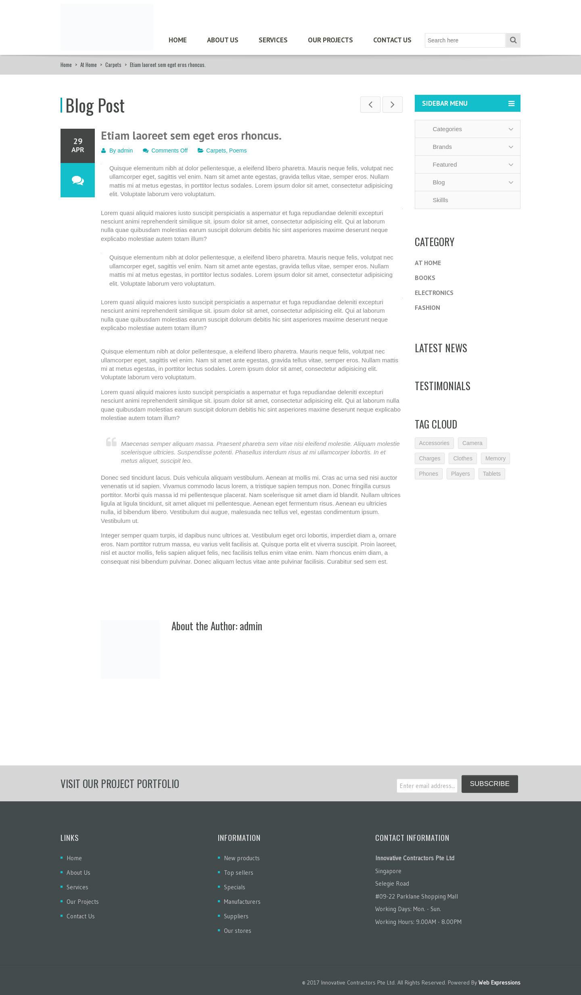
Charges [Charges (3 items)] (430, 458)
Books (425, 278)
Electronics (434, 292)
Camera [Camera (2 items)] (472, 443)
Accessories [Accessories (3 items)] (434, 443)
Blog (433, 182)
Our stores (237, 930)
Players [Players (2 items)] (460, 473)
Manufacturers (242, 901)
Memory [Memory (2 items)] (495, 458)
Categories (442, 129)
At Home (88, 65)
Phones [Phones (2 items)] (428, 473)
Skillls (435, 200)
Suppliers (236, 916)
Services (273, 40)
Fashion (427, 307)
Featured (439, 164)
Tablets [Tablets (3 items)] (492, 473)
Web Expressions (499, 982)
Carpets (113, 65)
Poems (238, 150)
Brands (437, 146)
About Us (222, 40)
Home (178, 40)
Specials (234, 887)
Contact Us (392, 40)
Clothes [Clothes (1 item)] (462, 458)
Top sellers (238, 872)
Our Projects (330, 40)
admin (125, 150)
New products (242, 858)
